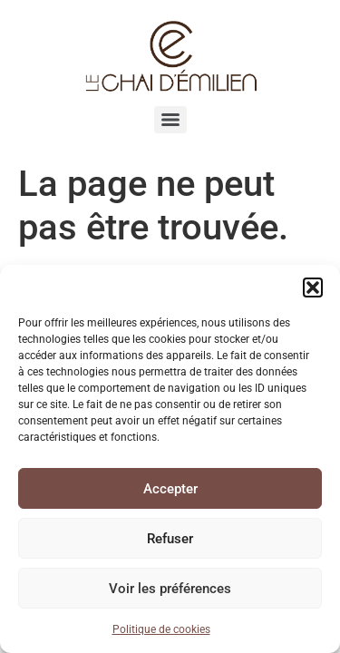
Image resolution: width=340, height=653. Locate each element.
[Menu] (170, 119)
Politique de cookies (161, 629)
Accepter (170, 489)
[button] (313, 287)
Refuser (170, 539)
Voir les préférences (170, 588)
